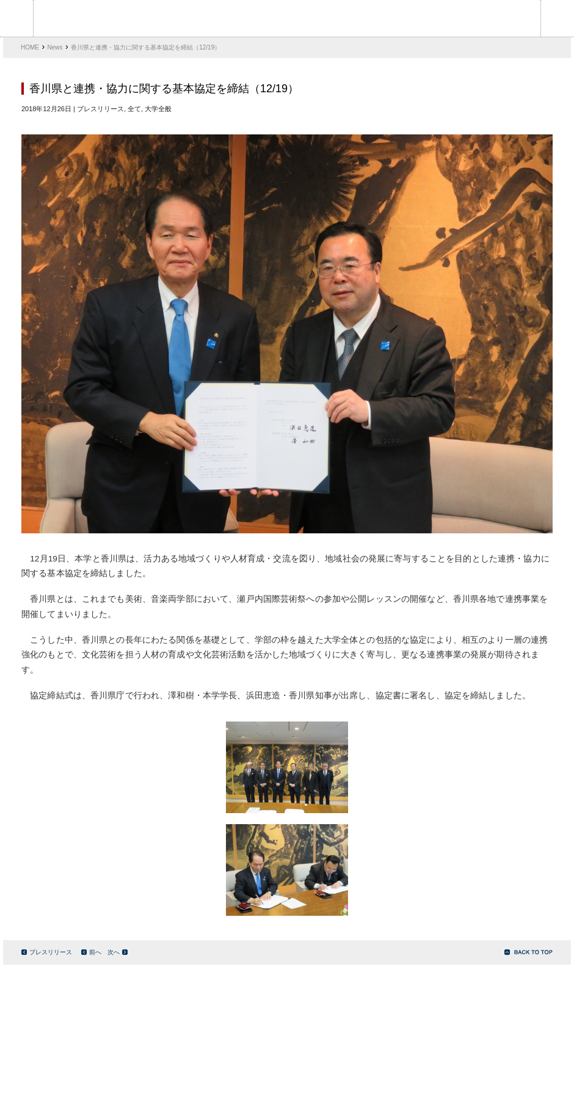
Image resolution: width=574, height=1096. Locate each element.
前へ (91, 952)
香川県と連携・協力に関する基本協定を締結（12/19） (145, 47)
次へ (117, 952)
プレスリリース (46, 952)
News (55, 47)
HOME (30, 47)
